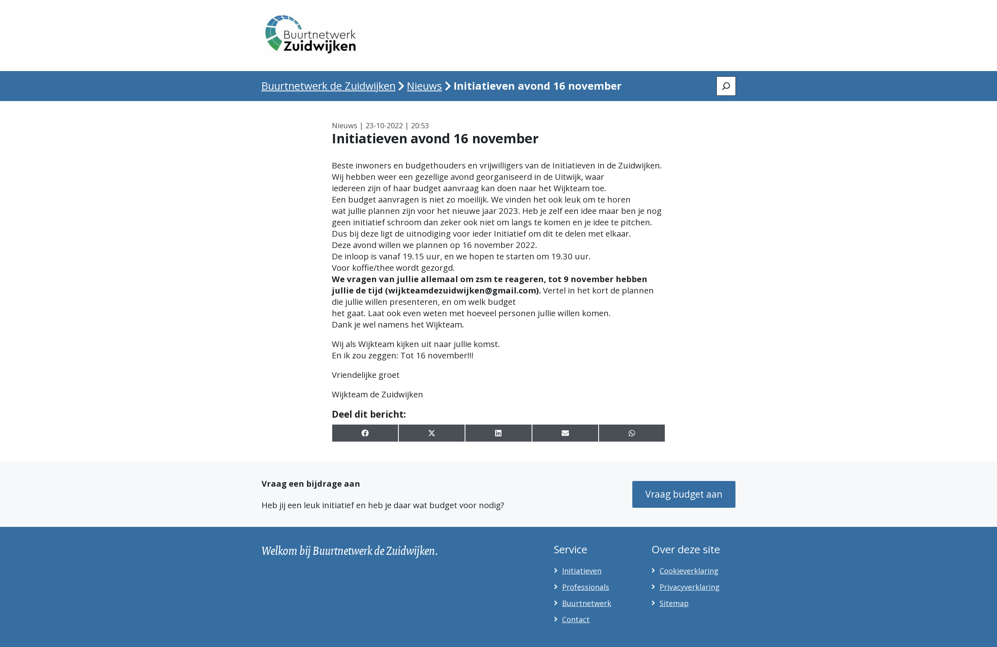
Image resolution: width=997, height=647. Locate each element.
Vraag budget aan (683, 494)
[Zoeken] (726, 86)
